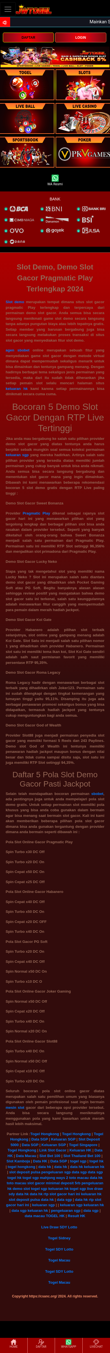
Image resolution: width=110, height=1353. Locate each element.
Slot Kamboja (18, 1161)
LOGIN (80, 38)
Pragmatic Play (36, 513)
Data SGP (39, 1139)
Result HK (76, 1216)
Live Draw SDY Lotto (59, 1227)
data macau (35, 1216)
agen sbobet (17, 350)
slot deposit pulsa (24, 1172)
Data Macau (26, 1156)
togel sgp (78, 1161)
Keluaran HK (80, 1150)
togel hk (96, 1161)
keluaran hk (17, 389)
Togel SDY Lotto (59, 1249)
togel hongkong (21, 1167)
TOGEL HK (55, 1216)
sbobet (97, 794)
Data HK (40, 1161)
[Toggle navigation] (8, 9)
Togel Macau (59, 1260)
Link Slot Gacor (52, 1150)
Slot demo (15, 302)
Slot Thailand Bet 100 (81, 1156)
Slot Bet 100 (49, 1156)
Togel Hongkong (44, 1134)
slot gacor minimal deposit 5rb (54, 1183)
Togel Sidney (59, 1238)
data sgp (79, 1172)
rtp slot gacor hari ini (62, 1194)
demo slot (21, 1189)
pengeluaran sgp (56, 1172)
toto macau (79, 1178)
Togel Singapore (83, 1145)
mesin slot (15, 1107)
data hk (44, 1167)
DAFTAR (28, 38)
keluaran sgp (17, 455)
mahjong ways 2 (54, 1178)
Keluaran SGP (63, 1139)
